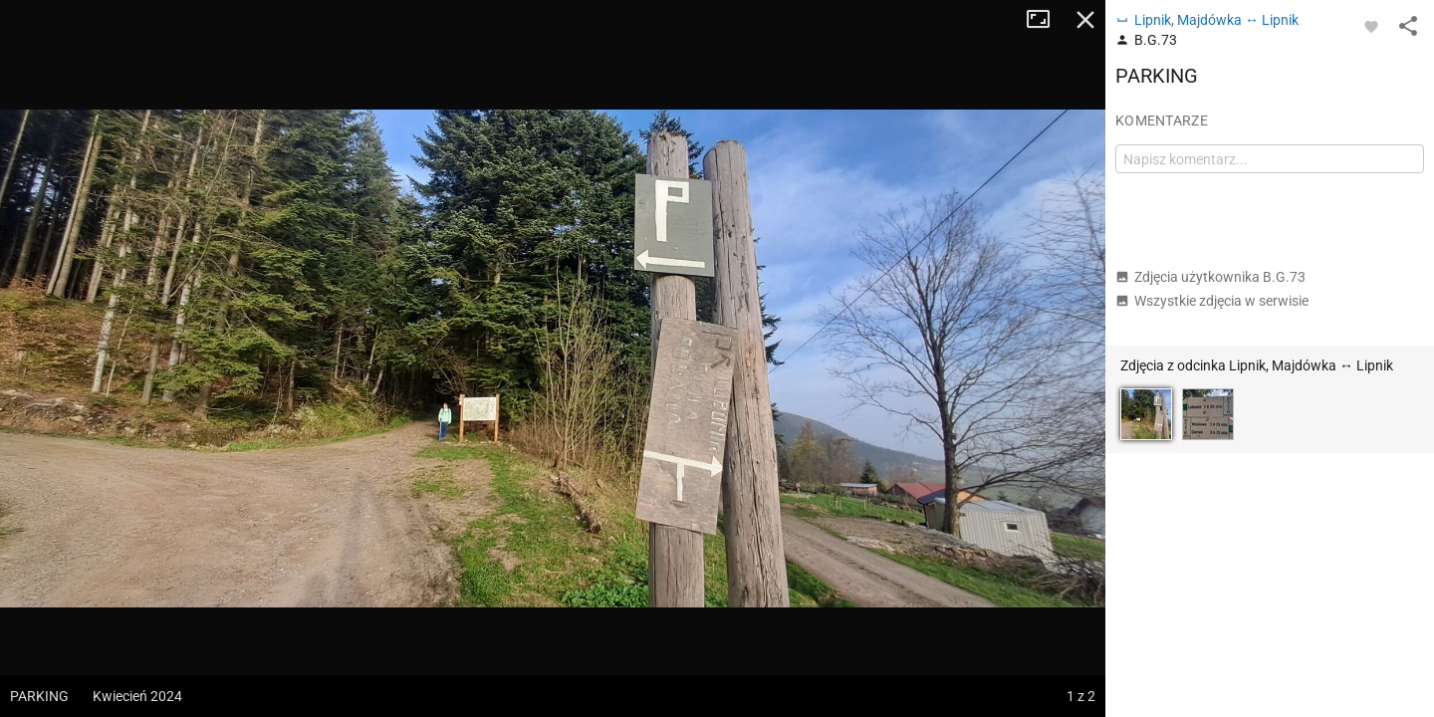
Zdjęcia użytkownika (1210, 277)
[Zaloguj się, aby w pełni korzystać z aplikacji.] (1371, 26)
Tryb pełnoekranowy (1046, 20)
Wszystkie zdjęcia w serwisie (1212, 301)
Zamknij (1085, 20)
